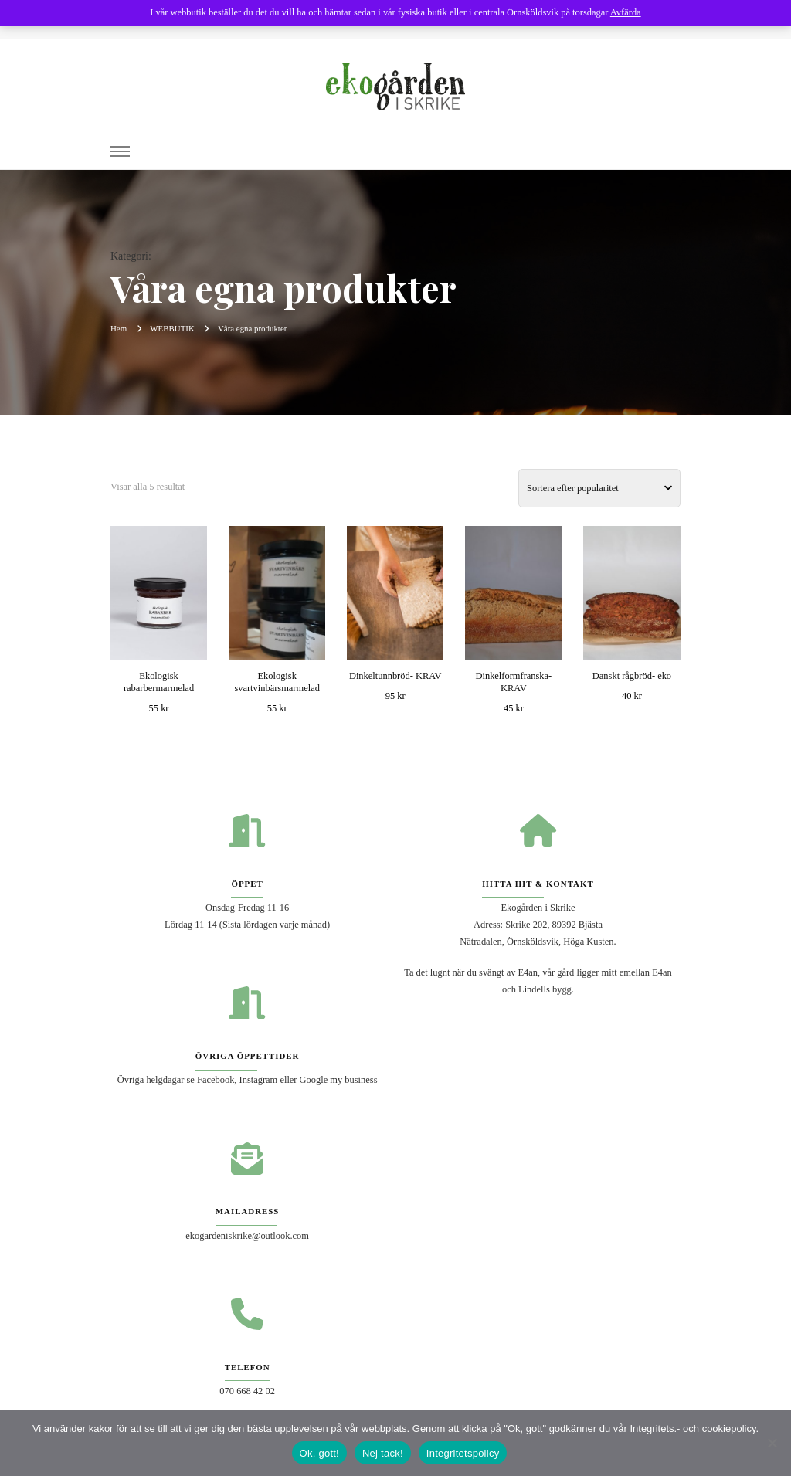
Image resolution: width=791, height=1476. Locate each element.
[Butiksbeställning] (599, 488)
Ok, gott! (319, 1453)
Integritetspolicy (463, 1453)
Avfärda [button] (625, 12)
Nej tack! (382, 1453)
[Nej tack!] (771, 1443)
